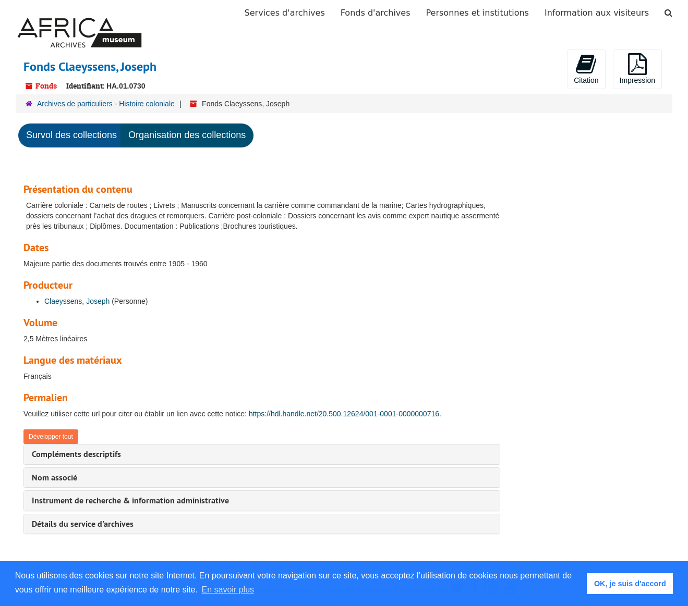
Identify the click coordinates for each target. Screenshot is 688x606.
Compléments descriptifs (76, 454)
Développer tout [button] (51, 436)
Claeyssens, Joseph (77, 301)
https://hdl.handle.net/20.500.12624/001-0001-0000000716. (345, 414)
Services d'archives (285, 13)
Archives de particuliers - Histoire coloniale (106, 104)
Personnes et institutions (477, 13)
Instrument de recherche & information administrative (130, 500)
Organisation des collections (187, 135)
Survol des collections (71, 135)
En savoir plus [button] (228, 589)
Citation (586, 68)
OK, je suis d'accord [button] (630, 583)
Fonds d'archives (376, 13)
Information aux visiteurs (597, 13)
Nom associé (54, 477)
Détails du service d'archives (83, 523)
